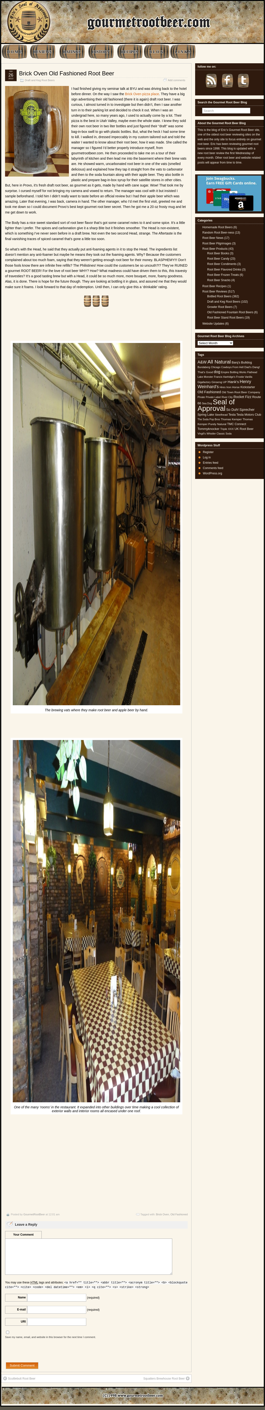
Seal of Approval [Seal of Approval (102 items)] (216, 405)
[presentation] (41, 1352)
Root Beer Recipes (214, 286)
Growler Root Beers (219, 307)
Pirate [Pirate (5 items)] (201, 397)
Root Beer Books (218, 253)
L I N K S (183, 52)
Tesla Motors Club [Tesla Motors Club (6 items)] (248, 414)
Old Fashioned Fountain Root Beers (230, 312)
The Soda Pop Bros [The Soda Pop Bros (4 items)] (209, 419)
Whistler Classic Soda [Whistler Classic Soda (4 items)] (219, 433)
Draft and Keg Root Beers (40, 80)
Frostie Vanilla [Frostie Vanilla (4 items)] (244, 376)
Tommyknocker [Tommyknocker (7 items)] (208, 429)
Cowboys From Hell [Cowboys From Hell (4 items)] (232, 367)
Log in (207, 457)
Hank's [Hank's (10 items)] (233, 382)
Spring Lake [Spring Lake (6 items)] (206, 414)
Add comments (176, 80)
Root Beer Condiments (221, 264)
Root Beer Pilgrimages (216, 243)
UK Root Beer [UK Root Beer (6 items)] (243, 429)
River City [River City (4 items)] (227, 397)
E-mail (21, 1309)
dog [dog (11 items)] (217, 372)
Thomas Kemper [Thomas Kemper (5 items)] (231, 419)
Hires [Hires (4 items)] (222, 387)
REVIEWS (42, 52)
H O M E (14, 52)
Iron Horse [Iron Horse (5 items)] (233, 387)
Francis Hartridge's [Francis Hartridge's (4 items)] (224, 376)
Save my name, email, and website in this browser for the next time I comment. (50, 1337)
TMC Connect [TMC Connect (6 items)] (236, 424)
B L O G (156, 52)
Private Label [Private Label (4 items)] (213, 397)
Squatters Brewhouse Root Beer (166, 1378)
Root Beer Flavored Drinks (224, 269)
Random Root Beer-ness (218, 232)
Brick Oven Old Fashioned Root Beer (66, 73)
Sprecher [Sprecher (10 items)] (247, 409)
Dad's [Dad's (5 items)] (248, 367)
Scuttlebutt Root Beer (19, 1378)
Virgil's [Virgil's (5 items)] (202, 433)
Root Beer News (212, 238)
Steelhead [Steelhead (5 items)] (221, 414)
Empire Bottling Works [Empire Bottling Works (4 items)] (233, 372)
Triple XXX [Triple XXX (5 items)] (227, 429)
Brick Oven (162, 1214)
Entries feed (210, 462)
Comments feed (213, 468)
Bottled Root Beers (219, 296)
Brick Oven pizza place (142, 94)
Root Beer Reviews (214, 291)
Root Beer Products (215, 248)
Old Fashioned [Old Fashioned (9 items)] (209, 392)
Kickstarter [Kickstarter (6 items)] (247, 387)
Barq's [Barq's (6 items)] (236, 362)
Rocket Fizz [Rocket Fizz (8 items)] (242, 397)
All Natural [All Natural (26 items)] (219, 361)
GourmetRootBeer (34, 1214)
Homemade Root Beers (217, 227)
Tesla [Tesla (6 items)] (232, 414)
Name (22, 1297)
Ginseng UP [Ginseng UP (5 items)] (219, 382)
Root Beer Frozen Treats (223, 275)
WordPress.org (212, 473)
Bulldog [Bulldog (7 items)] (246, 362)
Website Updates (213, 323)
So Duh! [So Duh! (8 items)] (232, 410)
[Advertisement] (96, 1162)
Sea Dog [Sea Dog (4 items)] (207, 403)
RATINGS (71, 52)
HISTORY (101, 52)
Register (208, 452)
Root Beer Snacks (219, 280)
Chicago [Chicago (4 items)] (215, 367)
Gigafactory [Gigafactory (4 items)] (204, 382)
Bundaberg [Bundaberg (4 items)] (204, 367)
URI (23, 1321)
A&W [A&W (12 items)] (202, 362)
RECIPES (129, 52)
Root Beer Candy (218, 258)
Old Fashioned (179, 1214)
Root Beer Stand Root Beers (225, 317)
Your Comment (23, 1234)
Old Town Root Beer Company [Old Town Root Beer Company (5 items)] (241, 392)
